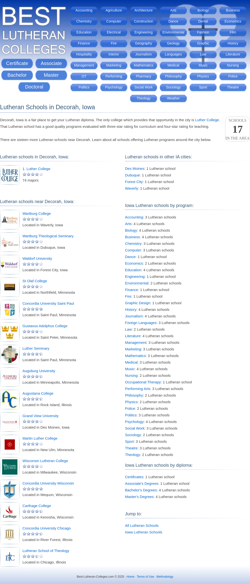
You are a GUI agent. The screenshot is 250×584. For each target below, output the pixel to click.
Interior (113, 54)
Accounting (83, 10)
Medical (173, 65)
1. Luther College (36, 169)
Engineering (144, 32)
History (233, 43)
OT (84, 76)
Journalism (143, 54)
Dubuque (132, 175)
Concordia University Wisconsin (48, 483)
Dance (173, 21)
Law (203, 54)
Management (84, 65)
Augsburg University (38, 371)
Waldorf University (37, 258)
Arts (173, 10)
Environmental (173, 32)
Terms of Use (145, 576)
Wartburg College (36, 213)
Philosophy (173, 76)
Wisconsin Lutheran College (45, 461)
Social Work (144, 87)
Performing (113, 76)
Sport (203, 87)
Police (233, 76)
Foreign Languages (140, 323)
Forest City (134, 182)
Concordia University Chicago (46, 528)
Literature (233, 54)
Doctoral (34, 86)
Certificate (17, 63)
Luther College (207, 120)
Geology (173, 43)
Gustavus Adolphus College (44, 326)
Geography (143, 43)
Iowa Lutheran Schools (143, 532)
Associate (51, 63)
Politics (84, 87)
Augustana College (37, 393)
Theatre (233, 87)
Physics (203, 76)
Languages (173, 54)
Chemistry (84, 21)
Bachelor (17, 75)
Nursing (233, 65)
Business (233, 10)
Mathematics (143, 65)
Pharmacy (143, 76)
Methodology (164, 576)
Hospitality (84, 54)
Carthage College (36, 506)
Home (131, 576)
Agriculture (114, 10)
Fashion (203, 32)
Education (84, 32)
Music (203, 65)
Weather (173, 98)
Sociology (173, 87)
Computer (113, 21)
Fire (114, 43)
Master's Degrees (139, 497)
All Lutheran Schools (142, 525)
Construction (143, 21)
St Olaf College (34, 281)
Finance (84, 43)
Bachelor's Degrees (141, 490)
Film (233, 32)
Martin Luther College (39, 438)
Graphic (203, 43)
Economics (233, 21)
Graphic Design (137, 303)
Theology (143, 98)
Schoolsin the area (237, 129)
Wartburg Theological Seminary (47, 236)
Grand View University (40, 416)
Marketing (113, 65)
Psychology (114, 87)
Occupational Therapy (143, 382)
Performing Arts (137, 389)
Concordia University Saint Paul (48, 303)
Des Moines (134, 168)
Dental (203, 21)
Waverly (131, 188)
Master (51, 75)
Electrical (114, 32)
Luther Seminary (35, 348)
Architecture (144, 10)
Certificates (134, 477)
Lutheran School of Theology (45, 551)
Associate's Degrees (141, 483)
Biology (203, 10)
